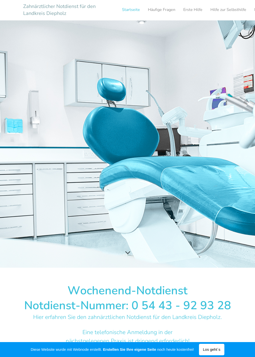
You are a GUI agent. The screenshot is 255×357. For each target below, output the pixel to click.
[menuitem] (199, 10)
